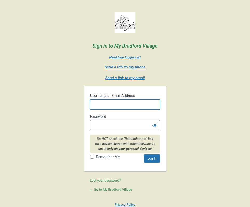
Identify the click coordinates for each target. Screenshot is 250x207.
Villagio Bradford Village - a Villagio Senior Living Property (125, 24)
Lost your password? (105, 180)
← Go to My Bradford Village (111, 189)
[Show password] (155, 125)
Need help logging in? (125, 57)
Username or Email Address (112, 96)
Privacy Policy (125, 204)
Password (98, 116)
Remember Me (108, 157)
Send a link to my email (125, 77)
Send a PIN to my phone (125, 67)
